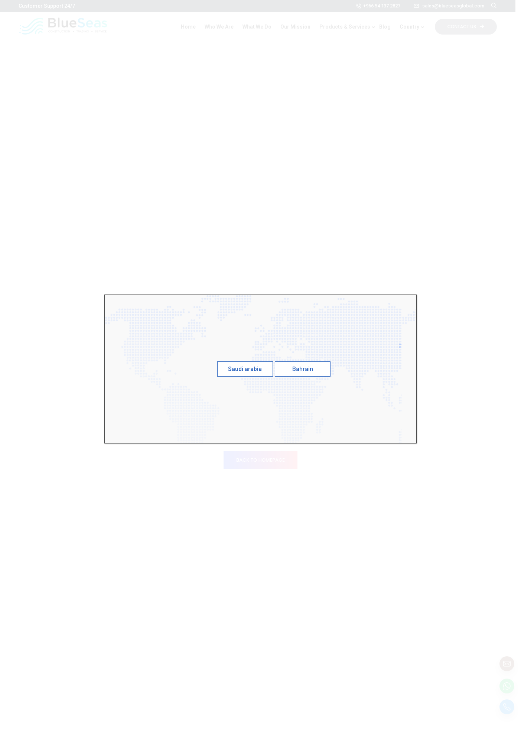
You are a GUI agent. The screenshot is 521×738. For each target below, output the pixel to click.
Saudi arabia (245, 369)
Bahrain (302, 369)
